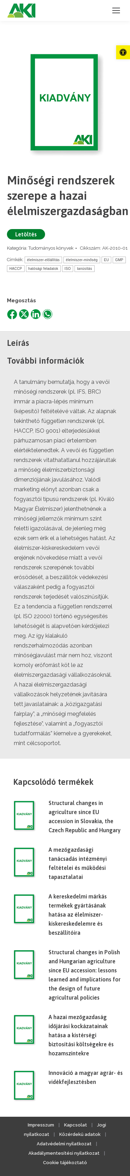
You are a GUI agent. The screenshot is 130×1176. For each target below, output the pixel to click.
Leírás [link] (18, 343)
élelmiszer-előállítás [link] (43, 260)
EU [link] (106, 260)
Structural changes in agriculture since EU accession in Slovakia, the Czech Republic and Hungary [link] (85, 816)
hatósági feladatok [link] (43, 269)
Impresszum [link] (41, 1125)
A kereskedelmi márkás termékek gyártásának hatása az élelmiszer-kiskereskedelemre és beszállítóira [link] (78, 914)
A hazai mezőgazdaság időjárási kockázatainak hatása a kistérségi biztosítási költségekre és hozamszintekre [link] (81, 1035)
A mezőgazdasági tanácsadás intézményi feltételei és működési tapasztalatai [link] (78, 863)
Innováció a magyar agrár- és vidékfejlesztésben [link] (86, 1077)
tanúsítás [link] (84, 269)
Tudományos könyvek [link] (50, 248)
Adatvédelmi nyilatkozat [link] (64, 1143)
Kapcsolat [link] (75, 1125)
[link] (123, 52)
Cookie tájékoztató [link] (65, 1162)
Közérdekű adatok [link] (80, 1134)
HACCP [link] (15, 269)
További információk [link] (45, 360)
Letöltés (26, 234)
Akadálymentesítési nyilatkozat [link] (63, 1153)
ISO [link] (67, 269)
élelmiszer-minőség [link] (82, 260)
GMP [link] (119, 260)
